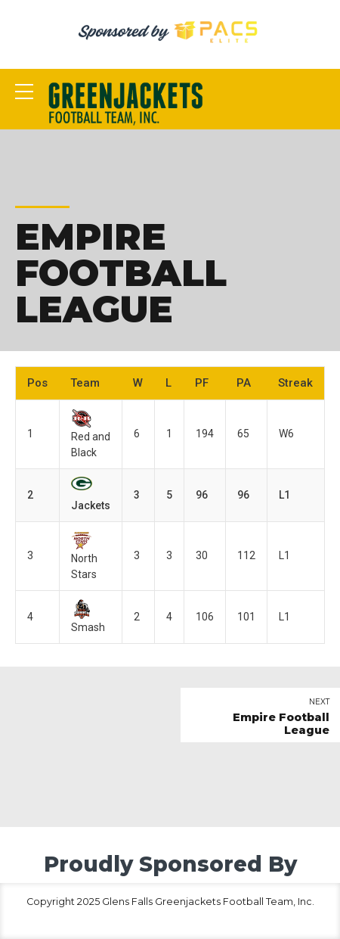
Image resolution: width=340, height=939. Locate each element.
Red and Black (90, 434)
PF (202, 383)
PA (243, 383)
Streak (295, 383)
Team (85, 383)
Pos (37, 383)
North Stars (84, 556)
